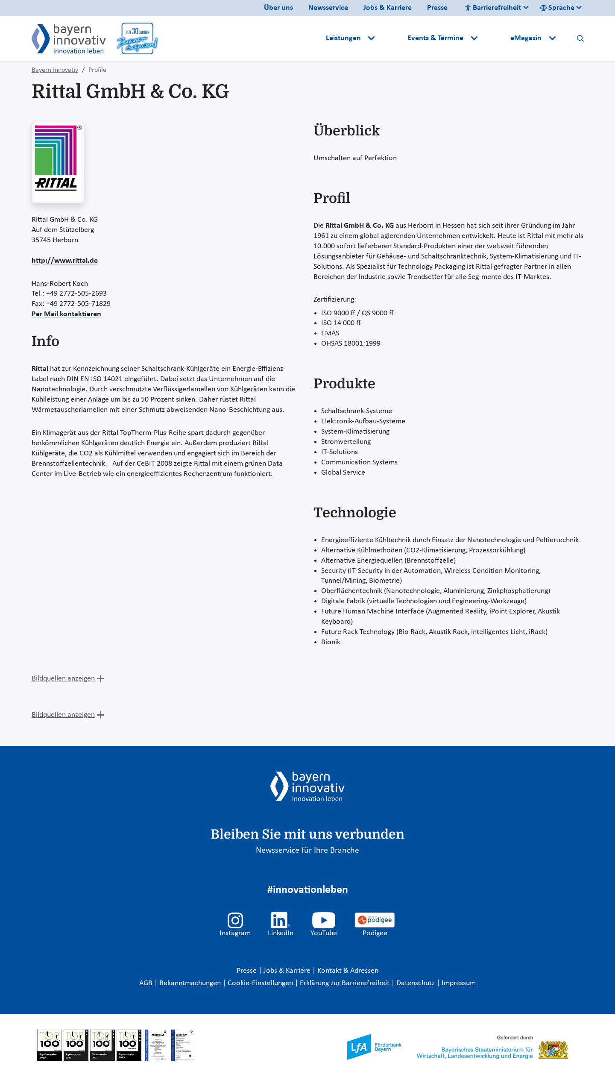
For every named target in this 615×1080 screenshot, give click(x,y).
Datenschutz (416, 983)
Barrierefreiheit (493, 8)
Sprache (557, 8)
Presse (437, 8)
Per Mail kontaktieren (66, 314)
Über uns (278, 8)
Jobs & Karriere (387, 8)
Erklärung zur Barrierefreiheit (345, 983)
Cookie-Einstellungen (260, 983)
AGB (146, 983)
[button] (392, 38)
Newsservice (328, 8)
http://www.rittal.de (65, 261)
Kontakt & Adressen (347, 971)
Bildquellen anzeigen (63, 679)
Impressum (459, 983)
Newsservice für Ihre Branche (307, 850)
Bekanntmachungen (191, 983)
